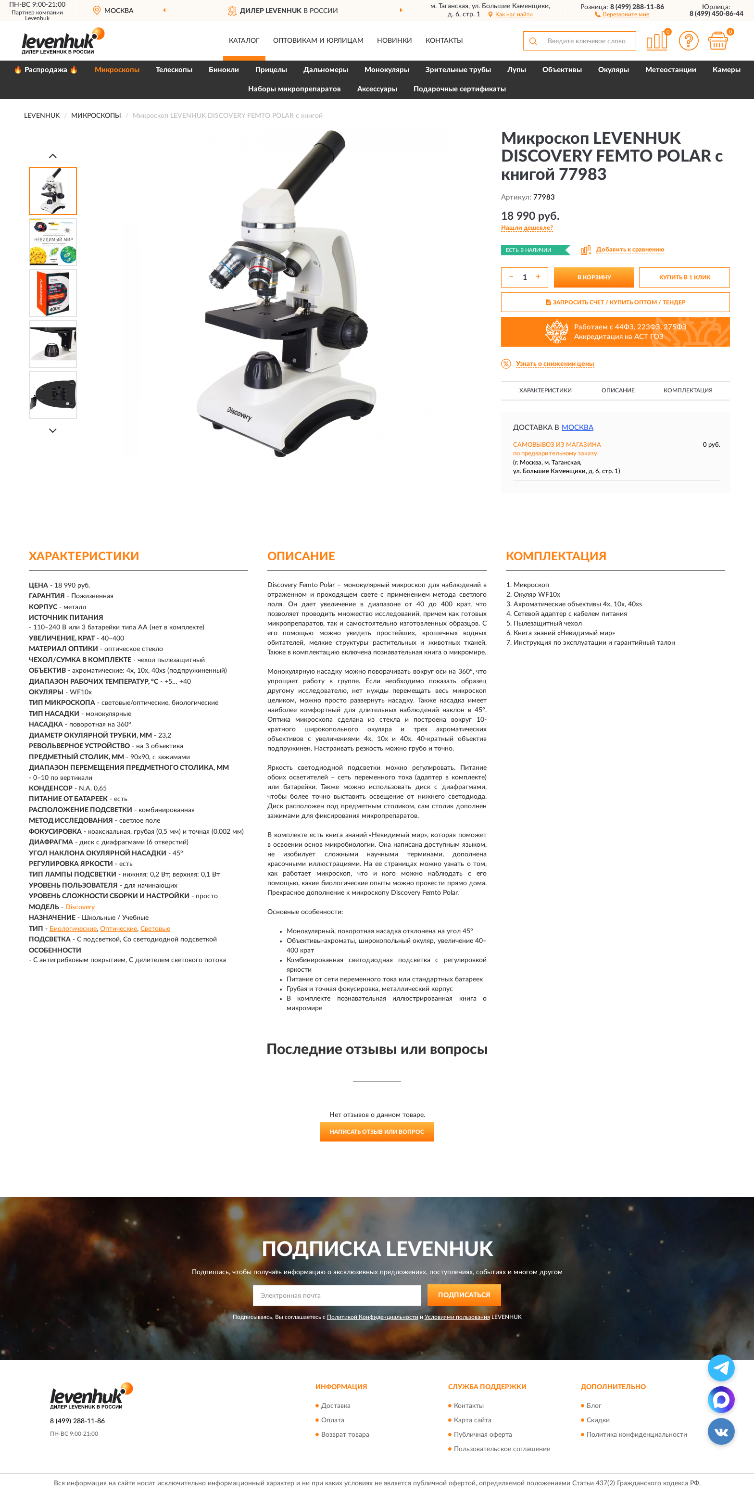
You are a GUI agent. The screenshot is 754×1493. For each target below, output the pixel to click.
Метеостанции (670, 70)
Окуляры (613, 70)
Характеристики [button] (545, 390)
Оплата (332, 1420)
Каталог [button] (244, 41)
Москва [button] (577, 427)
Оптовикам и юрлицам (318, 41)
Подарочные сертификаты (460, 89)
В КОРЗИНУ (594, 277)
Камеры (727, 70)
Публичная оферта (483, 1434)
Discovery (80, 907)
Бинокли (224, 70)
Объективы (562, 70)
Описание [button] (618, 390)
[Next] (53, 430)
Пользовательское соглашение (502, 1449)
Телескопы (174, 70)
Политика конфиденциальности (637, 1434)
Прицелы (271, 70)
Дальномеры (325, 70)
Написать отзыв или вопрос (377, 1132)
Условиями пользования (457, 1317)
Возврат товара (345, 1434)
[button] (622, 14)
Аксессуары (377, 89)
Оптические (118, 929)
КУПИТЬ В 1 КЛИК (684, 277)
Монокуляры (386, 70)
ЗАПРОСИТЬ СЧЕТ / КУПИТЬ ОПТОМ (616, 302)
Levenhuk (37, 18)
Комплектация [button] (688, 390)
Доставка (336, 1406)
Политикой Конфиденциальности (372, 1317)
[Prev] (53, 155)
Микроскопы (117, 70)
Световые (155, 929)
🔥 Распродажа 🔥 (45, 70)
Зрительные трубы (458, 70)
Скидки (598, 1420)
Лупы (516, 70)
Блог (594, 1406)
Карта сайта (472, 1420)
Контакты (444, 41)
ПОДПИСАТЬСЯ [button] (464, 1295)
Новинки (394, 41)
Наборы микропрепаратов (294, 89)
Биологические (73, 929)
